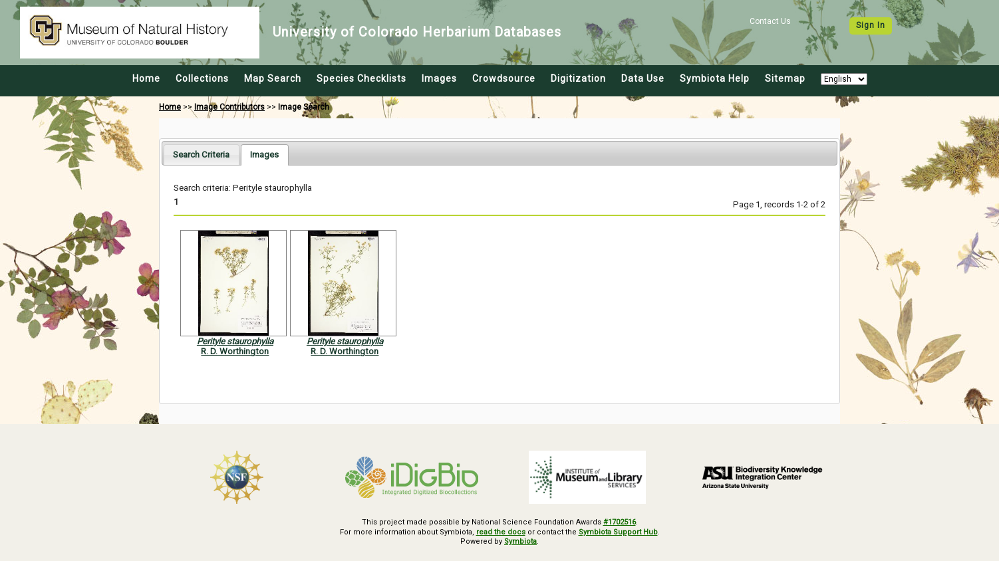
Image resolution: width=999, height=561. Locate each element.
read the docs (500, 532)
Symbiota (520, 541)
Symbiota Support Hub (618, 532)
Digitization (578, 78)
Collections (202, 78)
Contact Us (770, 21)
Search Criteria (201, 155)
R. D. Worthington (235, 351)
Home (146, 78)
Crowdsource (503, 78)
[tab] (201, 154)
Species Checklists (361, 78)
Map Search (272, 78)
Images (439, 78)
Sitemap (785, 78)
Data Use (642, 78)
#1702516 (619, 522)
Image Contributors (229, 107)
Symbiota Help (715, 78)
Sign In (870, 25)
